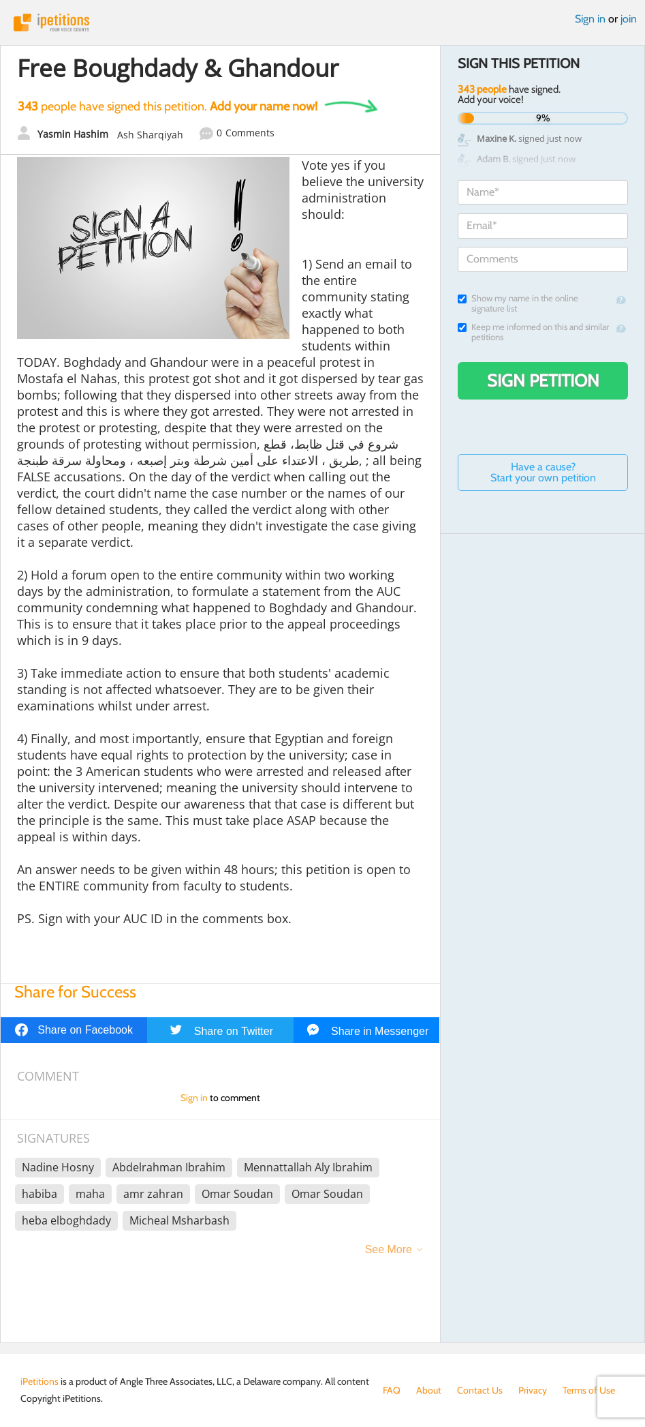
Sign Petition (543, 380)
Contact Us (480, 1390)
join (628, 18)
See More (388, 1249)
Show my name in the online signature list (518, 303)
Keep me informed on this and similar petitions (533, 332)
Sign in (590, 18)
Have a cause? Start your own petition (543, 472)
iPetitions (322, 22)
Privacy (532, 1390)
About (428, 1390)
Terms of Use (589, 1390)
